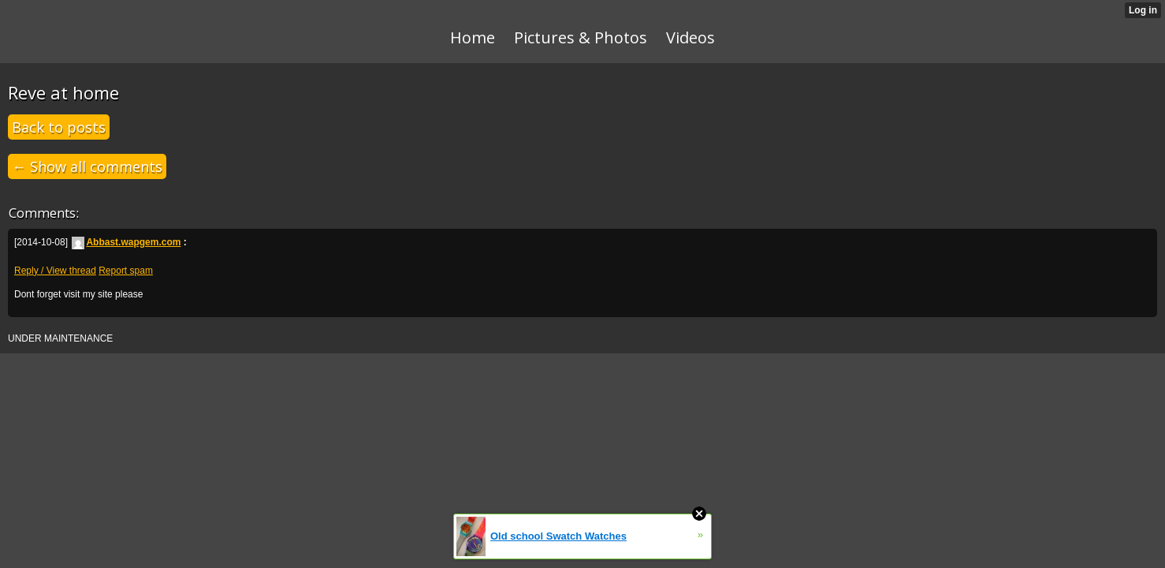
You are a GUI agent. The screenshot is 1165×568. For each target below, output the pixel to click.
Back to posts (59, 127)
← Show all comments (87, 166)
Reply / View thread (55, 270)
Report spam (126, 270)
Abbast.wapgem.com (126, 242)
